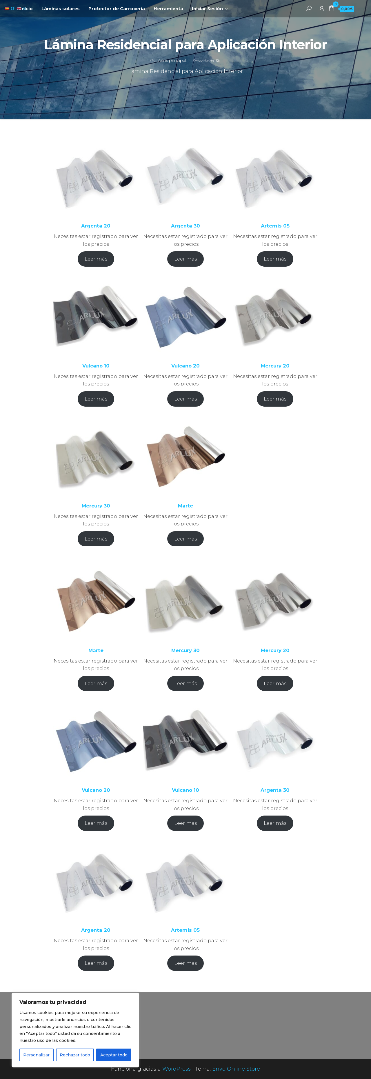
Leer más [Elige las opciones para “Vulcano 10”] (96, 399)
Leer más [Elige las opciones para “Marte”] (185, 539)
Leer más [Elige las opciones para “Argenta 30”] (185, 259)
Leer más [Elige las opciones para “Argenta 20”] (96, 259)
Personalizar (36, 1055)
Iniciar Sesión (207, 8)
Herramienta (168, 8)
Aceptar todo (114, 1055)
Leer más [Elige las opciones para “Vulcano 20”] (185, 399)
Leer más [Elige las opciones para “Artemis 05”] (275, 259)
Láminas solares (60, 8)
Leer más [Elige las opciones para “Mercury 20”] (275, 399)
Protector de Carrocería (116, 8)
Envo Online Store (236, 1069)
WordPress (176, 1069)
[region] (75, 1030)
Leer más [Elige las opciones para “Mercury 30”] (96, 539)
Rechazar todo (75, 1055)
